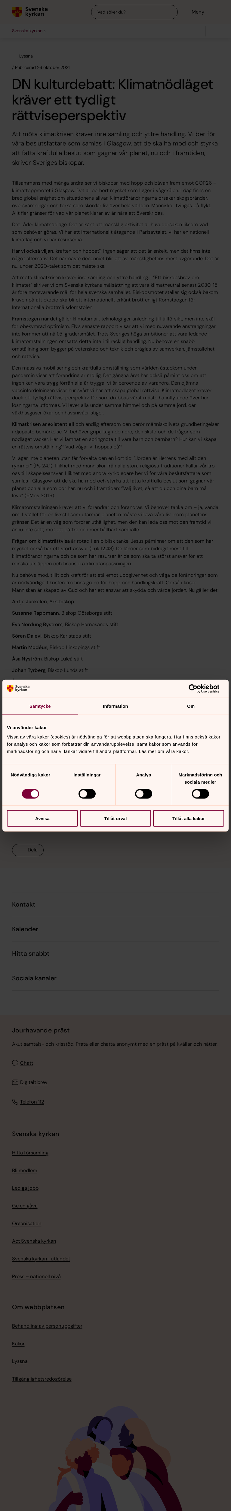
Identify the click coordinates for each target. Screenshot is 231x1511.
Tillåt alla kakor (188, 818)
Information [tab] (115, 705)
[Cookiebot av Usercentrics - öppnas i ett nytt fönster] (197, 688)
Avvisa (42, 818)
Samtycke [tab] (40, 705)
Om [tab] (191, 705)
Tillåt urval (115, 818)
